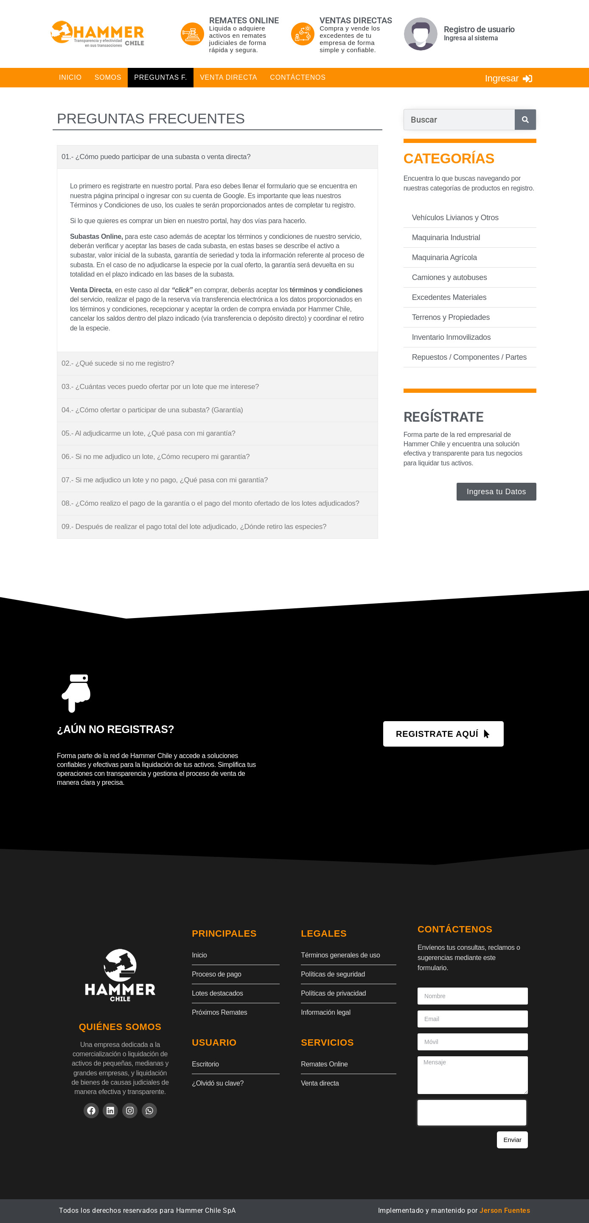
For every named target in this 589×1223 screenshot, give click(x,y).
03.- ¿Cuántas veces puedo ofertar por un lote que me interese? (160, 387)
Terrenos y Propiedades (451, 317)
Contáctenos (297, 77)
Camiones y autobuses (449, 277)
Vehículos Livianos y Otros (455, 217)
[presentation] (472, 1112)
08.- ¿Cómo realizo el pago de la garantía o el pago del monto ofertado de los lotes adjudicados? (210, 503)
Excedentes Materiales (449, 297)
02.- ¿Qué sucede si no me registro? (118, 363)
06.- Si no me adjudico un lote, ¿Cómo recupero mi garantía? (156, 457)
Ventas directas (356, 20)
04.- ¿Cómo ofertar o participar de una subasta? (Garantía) (152, 410)
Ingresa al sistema (471, 38)
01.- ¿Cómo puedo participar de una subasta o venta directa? (156, 157)
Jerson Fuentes (505, 1210)
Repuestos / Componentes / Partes (469, 357)
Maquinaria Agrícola (444, 257)
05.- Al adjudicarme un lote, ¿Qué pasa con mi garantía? (149, 433)
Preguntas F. (160, 77)
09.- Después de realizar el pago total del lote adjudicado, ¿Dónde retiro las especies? (194, 527)
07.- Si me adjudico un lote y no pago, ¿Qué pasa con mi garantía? (165, 480)
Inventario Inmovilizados (451, 337)
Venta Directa (228, 77)
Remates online (244, 20)
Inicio (70, 77)
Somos (108, 77)
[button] (217, 157)
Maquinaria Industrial (446, 237)
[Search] (525, 119)
